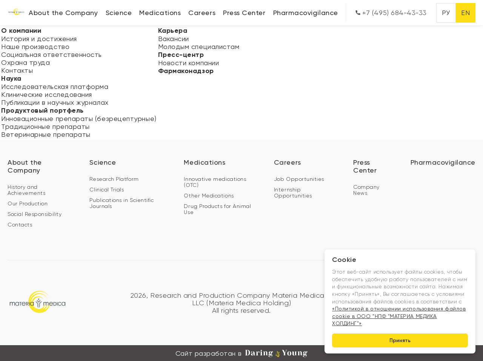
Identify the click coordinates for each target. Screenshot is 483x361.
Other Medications (209, 196)
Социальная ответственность (51, 54)
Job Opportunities (299, 179)
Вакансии (173, 39)
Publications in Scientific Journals (121, 203)
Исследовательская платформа (55, 86)
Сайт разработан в (241, 353)
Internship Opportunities (293, 193)
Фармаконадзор (186, 71)
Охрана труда (25, 62)
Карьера (173, 30)
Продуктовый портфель (42, 110)
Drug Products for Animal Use (217, 209)
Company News (366, 190)
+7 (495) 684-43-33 (391, 13)
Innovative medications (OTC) (215, 182)
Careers (201, 13)
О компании (21, 30)
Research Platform (113, 179)
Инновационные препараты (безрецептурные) (79, 118)
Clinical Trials (106, 190)
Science (119, 13)
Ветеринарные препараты (46, 134)
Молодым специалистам (199, 46)
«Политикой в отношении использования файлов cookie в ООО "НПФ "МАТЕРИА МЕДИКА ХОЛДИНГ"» (399, 316)
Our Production (28, 203)
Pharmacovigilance (305, 13)
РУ (446, 13)
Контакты (17, 70)
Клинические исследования (46, 94)
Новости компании (188, 63)
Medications (160, 13)
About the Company (63, 13)
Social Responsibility (35, 214)
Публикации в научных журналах (55, 102)
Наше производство (35, 46)
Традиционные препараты (45, 126)
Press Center (244, 13)
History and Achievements (26, 190)
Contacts (20, 225)
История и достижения (39, 39)
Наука (11, 78)
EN (465, 13)
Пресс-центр (181, 54)
